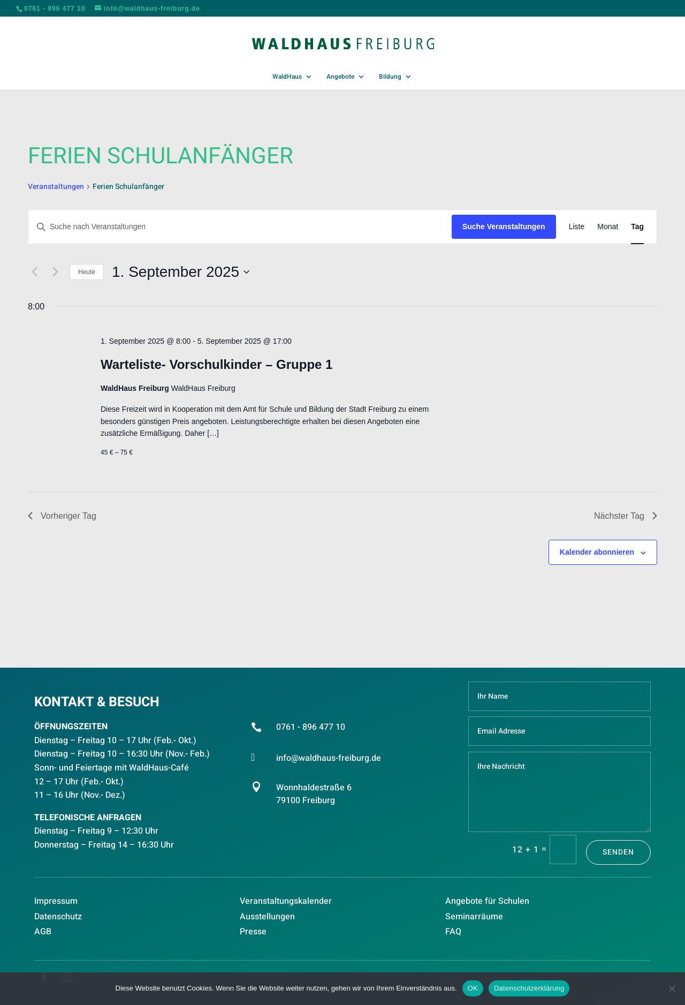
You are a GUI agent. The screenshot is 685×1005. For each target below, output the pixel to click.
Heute (86, 272)
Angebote (340, 77)
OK (473, 988)
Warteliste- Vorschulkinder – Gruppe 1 (216, 364)
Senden (618, 852)
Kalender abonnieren (597, 552)
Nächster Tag (625, 515)
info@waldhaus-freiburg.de (328, 758)
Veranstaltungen (56, 187)
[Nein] (671, 988)
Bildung (390, 77)
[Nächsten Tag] (55, 272)
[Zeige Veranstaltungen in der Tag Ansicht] (637, 227)
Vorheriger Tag (62, 515)
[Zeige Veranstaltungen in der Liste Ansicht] (577, 227)
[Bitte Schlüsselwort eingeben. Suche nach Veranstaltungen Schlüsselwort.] (240, 227)
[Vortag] (34, 272)
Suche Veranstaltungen (503, 226)
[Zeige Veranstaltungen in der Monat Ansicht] (607, 227)
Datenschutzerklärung (529, 988)
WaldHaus (287, 77)
